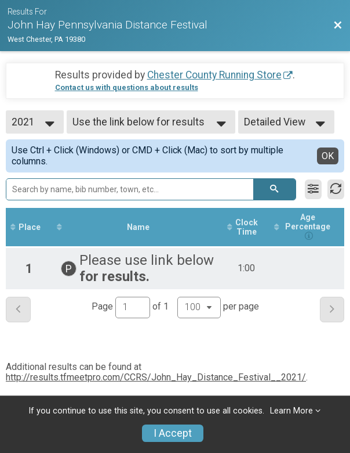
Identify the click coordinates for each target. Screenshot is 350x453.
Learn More (291, 411)
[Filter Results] (313, 189)
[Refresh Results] (335, 189)
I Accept (173, 433)
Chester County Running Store (214, 75)
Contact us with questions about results (126, 87)
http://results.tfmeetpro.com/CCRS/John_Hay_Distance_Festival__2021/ (156, 377)
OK (328, 155)
